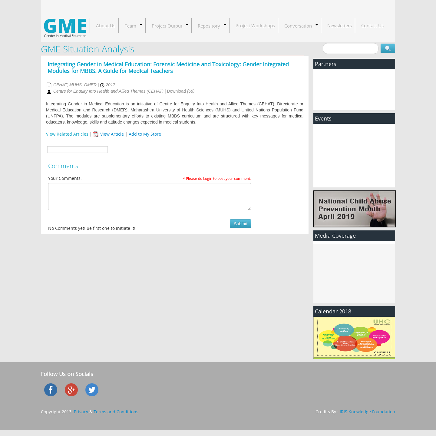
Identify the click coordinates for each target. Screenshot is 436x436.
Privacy (81, 412)
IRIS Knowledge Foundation (367, 412)
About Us (105, 25)
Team (130, 26)
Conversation (298, 26)
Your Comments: (65, 178)
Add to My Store (145, 134)
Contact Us (372, 25)
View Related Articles (67, 134)
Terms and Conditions (116, 412)
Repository (209, 26)
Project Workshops (255, 25)
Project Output (167, 26)
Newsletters (339, 25)
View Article (109, 134)
